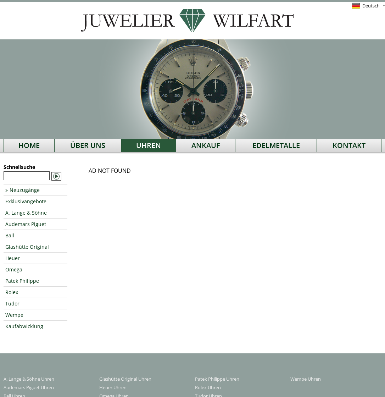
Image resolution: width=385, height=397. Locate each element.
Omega (13, 269)
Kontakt (349, 145)
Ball (9, 235)
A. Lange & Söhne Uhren (29, 379)
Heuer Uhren (113, 387)
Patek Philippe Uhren (217, 379)
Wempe (14, 314)
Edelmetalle (276, 145)
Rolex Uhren (208, 387)
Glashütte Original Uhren (125, 379)
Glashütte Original (27, 246)
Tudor (12, 303)
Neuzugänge (25, 190)
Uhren (148, 145)
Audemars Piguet (25, 224)
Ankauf (205, 145)
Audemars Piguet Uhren (29, 387)
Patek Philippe (22, 280)
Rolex (11, 292)
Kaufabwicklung (24, 326)
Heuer (12, 258)
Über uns (87, 145)
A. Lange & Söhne (26, 212)
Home (29, 145)
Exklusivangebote (25, 201)
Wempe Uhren (305, 379)
